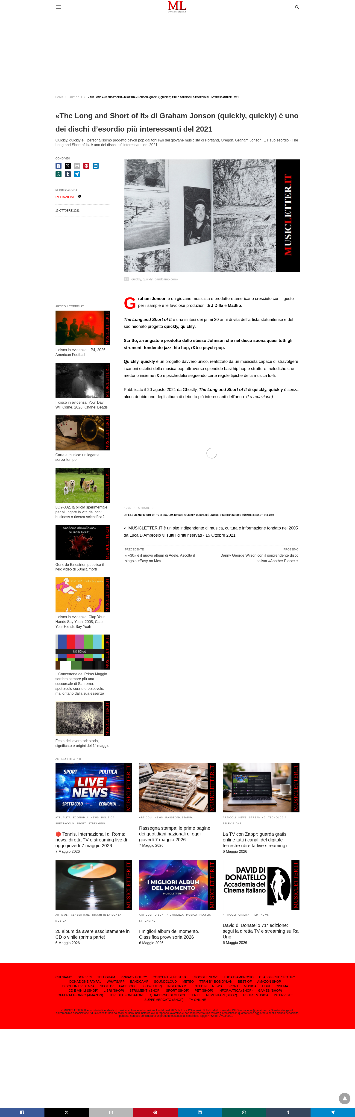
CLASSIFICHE (80, 915)
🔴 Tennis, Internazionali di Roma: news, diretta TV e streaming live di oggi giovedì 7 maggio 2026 (91, 840)
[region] (177, 51)
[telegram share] (77, 174)
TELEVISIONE (232, 823)
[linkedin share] (96, 166)
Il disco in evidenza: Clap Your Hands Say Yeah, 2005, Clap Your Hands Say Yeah (80, 622)
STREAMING (96, 823)
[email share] (77, 166)
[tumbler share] (68, 174)
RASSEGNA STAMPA (179, 817)
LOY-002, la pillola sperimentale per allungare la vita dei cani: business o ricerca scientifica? (81, 512)
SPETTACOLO (65, 823)
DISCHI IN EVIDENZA (106, 915)
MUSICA (61, 921)
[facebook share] (59, 166)
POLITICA (108, 817)
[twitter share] (68, 166)
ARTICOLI (76, 97)
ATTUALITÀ (63, 817)
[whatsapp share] (59, 174)
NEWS (95, 817)
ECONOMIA (80, 817)
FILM (255, 915)
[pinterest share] (86, 166)
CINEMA (243, 915)
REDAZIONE (66, 197)
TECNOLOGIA (277, 817)
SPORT (81, 823)
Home (59, 97)
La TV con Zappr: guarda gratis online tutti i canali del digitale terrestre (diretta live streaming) (255, 840)
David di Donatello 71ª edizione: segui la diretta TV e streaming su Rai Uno (261, 931)
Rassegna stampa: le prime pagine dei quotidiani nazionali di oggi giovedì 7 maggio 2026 (174, 834)
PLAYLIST (206, 915)
